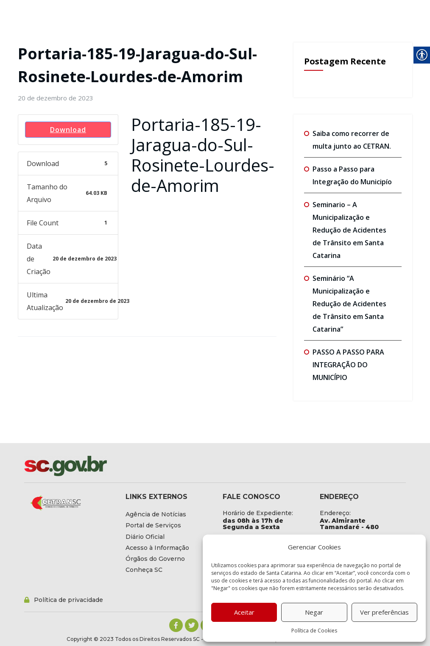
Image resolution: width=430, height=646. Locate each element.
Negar (314, 612)
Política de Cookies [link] (314, 630)
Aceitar (244, 612)
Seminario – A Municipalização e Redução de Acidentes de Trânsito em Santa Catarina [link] (349, 230)
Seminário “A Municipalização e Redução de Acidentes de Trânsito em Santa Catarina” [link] (349, 304)
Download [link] (68, 129)
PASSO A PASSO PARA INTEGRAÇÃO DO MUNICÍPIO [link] (348, 364)
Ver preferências (384, 612)
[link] (55, 98)
